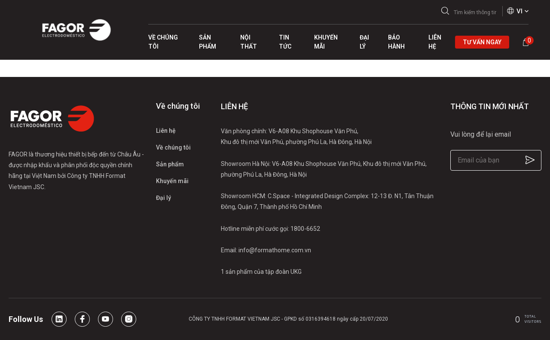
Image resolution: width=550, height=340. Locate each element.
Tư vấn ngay (482, 42)
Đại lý (163, 197)
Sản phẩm (170, 164)
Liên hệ (166, 130)
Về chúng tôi (173, 147)
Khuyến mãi (172, 181)
